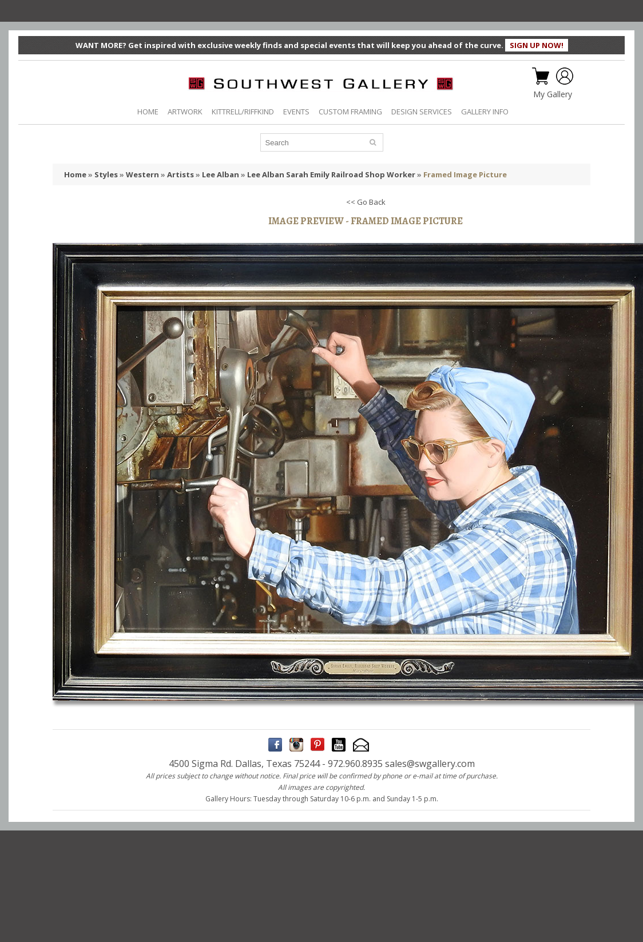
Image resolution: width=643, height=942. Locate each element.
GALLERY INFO (485, 111)
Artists (180, 174)
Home (75, 174)
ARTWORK (185, 111)
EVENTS (296, 111)
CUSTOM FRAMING (350, 111)
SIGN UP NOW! (536, 45)
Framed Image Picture (465, 174)
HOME (147, 111)
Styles (106, 174)
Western (142, 174)
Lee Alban (220, 174)
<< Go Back (366, 202)
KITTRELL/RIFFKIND (243, 111)
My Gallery (552, 94)
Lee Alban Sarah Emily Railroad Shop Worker (331, 174)
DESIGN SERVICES (421, 111)
